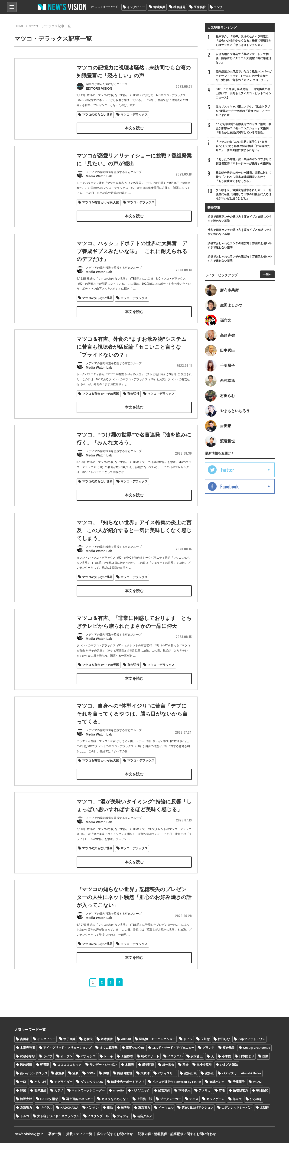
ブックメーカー (170, 1112)
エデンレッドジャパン (236, 1120)
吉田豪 (24, 1052)
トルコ (24, 1129)
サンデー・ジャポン (103, 1077)
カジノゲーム (215, 1112)
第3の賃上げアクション (197, 1120)
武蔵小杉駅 (27, 1069)
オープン (66, 1069)
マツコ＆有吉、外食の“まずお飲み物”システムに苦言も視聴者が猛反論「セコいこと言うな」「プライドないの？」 (132, 362)
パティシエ (88, 1069)
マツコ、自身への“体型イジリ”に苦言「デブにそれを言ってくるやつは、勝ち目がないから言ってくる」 (132, 731)
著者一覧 (54, 1147)
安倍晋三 (197, 1069)
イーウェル (165, 1120)
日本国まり (246, 1069)
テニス (193, 1112)
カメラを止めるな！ (115, 1112)
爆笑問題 (148, 1077)
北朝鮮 (264, 1120)
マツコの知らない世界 (97, 114)
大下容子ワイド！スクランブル (58, 1129)
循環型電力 (240, 1103)
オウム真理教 (109, 1060)
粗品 (110, 1120)
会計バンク (216, 1095)
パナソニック (141, 1103)
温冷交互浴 (204, 1077)
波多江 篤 (190, 1086)
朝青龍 (44, 1077)
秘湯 (185, 1077)
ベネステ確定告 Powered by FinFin (176, 1095)
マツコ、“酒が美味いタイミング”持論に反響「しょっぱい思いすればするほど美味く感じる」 (129, 828)
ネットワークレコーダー (88, 1103)
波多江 (209, 1086)
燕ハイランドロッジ (33, 1086)
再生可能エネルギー (79, 1112)
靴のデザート (150, 1069)
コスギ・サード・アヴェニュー (173, 1060)
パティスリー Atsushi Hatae (241, 1086)
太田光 (129, 1077)
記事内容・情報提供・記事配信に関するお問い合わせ (177, 1147)
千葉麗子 (239, 1095)
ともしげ (40, 1095)
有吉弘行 (133, 409)
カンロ (257, 1095)
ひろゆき (256, 1112)
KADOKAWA (69, 1120)
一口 (23, 1095)
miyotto (118, 1103)
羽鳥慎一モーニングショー (157, 1052)
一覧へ (267, 274)
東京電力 (144, 1120)
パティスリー (167, 1086)
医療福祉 (200, 7)
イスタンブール (98, 1129)
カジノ (58, 1103)
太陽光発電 (27, 1060)
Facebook (229, 486)
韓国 (23, 1103)
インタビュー (136, 7)
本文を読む (134, 128)
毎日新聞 (262, 1103)
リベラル (46, 1120)
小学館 (226, 1069)
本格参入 (184, 1103)
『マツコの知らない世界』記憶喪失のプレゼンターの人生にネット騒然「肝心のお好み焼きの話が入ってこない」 (132, 924)
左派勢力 (26, 1120)
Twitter (227, 469)
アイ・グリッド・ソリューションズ (67, 1060)
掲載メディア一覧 (79, 1147)
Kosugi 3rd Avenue (256, 1060)
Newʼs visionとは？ (28, 1147)
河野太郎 (26, 1112)
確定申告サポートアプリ (127, 1095)
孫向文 (237, 1112)
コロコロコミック (69, 1077)
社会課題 (179, 7)
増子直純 (69, 1052)
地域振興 (159, 7)
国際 (265, 1069)
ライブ (47, 1069)
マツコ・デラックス (134, 114)
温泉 (75, 1086)
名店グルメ (144, 1129)
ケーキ (108, 1069)
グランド (208, 1060)
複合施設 (229, 1060)
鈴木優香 (107, 1052)
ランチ (218, 7)
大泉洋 (144, 1086)
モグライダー (63, 1095)
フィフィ (123, 1129)
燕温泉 (59, 1086)
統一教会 (168, 1077)
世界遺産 (40, 1103)
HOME (19, 26)
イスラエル (174, 1069)
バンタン (93, 1120)
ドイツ (187, 1052)
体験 (106, 1086)
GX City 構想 (49, 1112)
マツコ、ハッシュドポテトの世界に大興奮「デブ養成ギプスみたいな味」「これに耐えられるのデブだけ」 (132, 266)
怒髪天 (88, 1052)
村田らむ (224, 1052)
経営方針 (164, 1103)
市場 (222, 1103)
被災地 (125, 1120)
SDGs (91, 1086)
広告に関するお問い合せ (115, 1147)
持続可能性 (124, 1086)
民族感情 (26, 1077)
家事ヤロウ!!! (135, 1060)
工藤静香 (127, 1069)
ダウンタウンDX (92, 1095)
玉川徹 (205, 1052)
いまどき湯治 (229, 1077)
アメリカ (204, 1103)
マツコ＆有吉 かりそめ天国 (100, 203)
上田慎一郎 (144, 1112)
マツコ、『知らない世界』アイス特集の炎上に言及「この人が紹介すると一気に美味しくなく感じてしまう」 (131, 547)
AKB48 (126, 1052)
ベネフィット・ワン (251, 1052)
